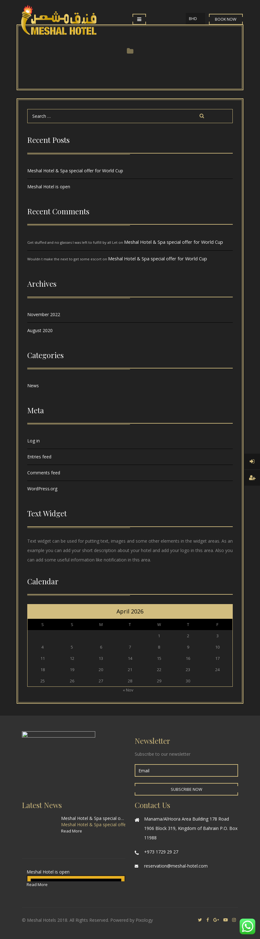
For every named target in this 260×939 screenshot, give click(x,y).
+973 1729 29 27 (161, 852)
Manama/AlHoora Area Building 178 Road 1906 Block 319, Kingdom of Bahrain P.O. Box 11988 (190, 828)
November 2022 (43, 314)
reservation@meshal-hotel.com (176, 866)
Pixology (144, 920)
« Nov (128, 690)
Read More (71, 831)
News (33, 386)
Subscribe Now (186, 789)
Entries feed (39, 457)
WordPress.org (42, 489)
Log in (33, 441)
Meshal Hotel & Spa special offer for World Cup (75, 171)
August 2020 (40, 330)
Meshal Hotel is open (48, 187)
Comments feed (43, 473)
